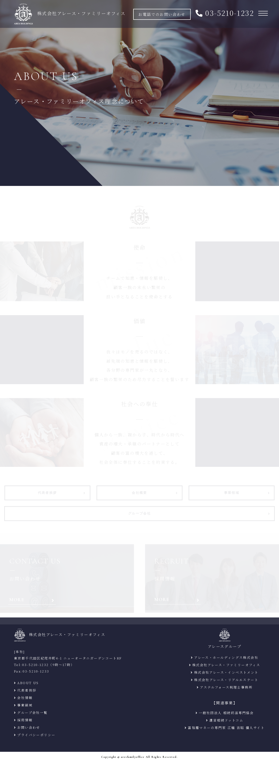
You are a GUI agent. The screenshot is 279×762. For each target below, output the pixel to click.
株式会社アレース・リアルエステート (226, 679)
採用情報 (25, 720)
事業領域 (231, 493)
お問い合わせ (28, 727)
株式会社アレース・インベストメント (226, 672)
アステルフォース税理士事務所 (226, 687)
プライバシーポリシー (36, 734)
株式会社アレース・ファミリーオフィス (226, 665)
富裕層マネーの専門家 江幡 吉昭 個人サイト (226, 727)
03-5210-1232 (229, 13)
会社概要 (139, 493)
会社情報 (25, 697)
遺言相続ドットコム (226, 720)
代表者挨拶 (47, 493)
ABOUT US (28, 682)
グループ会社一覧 (32, 712)
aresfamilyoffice (133, 757)
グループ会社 (139, 514)
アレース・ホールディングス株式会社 (226, 657)
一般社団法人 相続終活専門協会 (226, 712)
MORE (17, 600)
